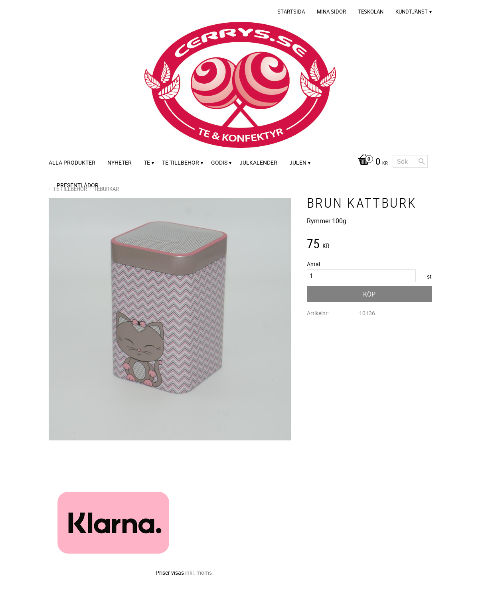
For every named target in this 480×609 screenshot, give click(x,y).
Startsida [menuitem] (291, 11)
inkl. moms (198, 572)
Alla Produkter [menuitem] (72, 162)
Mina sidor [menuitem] (331, 11)
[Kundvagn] (371, 162)
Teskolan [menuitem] (370, 11)
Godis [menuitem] (219, 162)
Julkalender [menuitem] (258, 162)
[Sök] (422, 161)
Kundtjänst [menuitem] (411, 11)
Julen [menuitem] (297, 162)
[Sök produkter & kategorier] (410, 161)
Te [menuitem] (147, 162)
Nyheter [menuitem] (119, 162)
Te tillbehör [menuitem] (180, 162)
